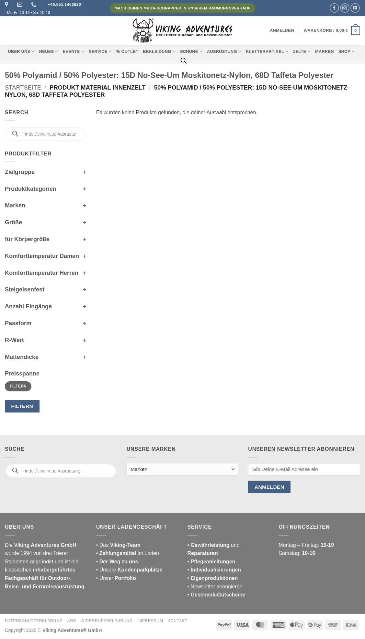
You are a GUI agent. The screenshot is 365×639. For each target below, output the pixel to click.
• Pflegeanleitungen (211, 561)
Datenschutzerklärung (34, 621)
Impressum (150, 621)
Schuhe (191, 51)
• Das (118, 545)
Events (73, 51)
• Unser (116, 578)
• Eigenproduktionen (213, 578)
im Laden (127, 553)
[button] (282, 30)
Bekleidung (159, 51)
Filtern (18, 386)
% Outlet (127, 51)
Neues (48, 51)
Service (100, 51)
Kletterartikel (267, 51)
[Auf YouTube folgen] (355, 8)
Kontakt (177, 621)
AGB (71, 621)
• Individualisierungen (214, 569)
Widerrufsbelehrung (107, 621)
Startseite (23, 87)
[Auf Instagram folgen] (344, 8)
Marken (324, 51)
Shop (346, 51)
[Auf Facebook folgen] (334, 8)
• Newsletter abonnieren (215, 586)
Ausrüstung (224, 51)
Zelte (302, 51)
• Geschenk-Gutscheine (216, 594)
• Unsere (107, 569)
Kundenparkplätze (140, 569)
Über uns (21, 51)
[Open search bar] (183, 61)
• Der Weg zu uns (117, 561)
